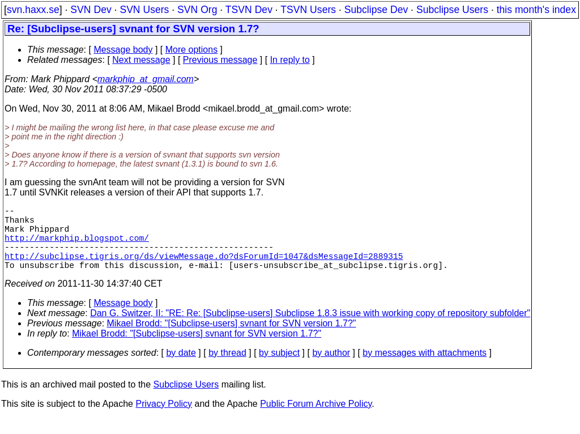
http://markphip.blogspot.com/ (77, 246)
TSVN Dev (248, 9)
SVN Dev (90, 9)
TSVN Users (308, 9)
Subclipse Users (452, 9)
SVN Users (144, 9)
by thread (227, 368)
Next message (141, 60)
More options (191, 49)
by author (331, 368)
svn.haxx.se (33, 9)
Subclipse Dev (376, 9)
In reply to (290, 60)
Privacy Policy (163, 419)
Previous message (220, 60)
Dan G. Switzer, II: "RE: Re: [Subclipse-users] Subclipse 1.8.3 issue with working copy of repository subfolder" (310, 329)
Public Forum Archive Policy (316, 419)
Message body (122, 49)
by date (180, 368)
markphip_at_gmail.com (145, 79)
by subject (279, 368)
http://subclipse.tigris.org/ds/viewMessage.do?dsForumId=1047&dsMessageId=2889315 (204, 269)
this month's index (536, 9)
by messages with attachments (424, 368)
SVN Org (197, 9)
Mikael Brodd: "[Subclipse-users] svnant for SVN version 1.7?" (231, 339)
